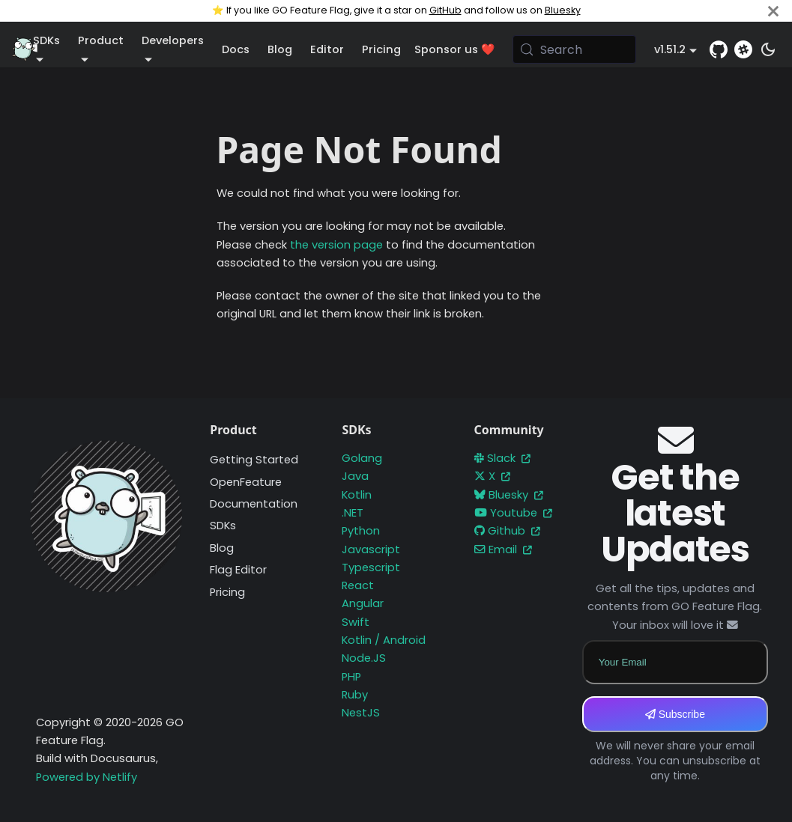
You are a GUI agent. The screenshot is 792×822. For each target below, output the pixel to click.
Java (355, 476)
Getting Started (254, 459)
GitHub (445, 10)
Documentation (253, 503)
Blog (279, 49)
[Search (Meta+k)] (575, 49)
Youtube (513, 512)
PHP (351, 676)
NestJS (361, 712)
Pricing (381, 49)
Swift (355, 622)
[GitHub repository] (718, 49)
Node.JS (364, 658)
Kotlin (357, 494)
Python (361, 530)
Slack (502, 458)
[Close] (773, 11)
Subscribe (675, 714)
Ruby (355, 694)
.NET (352, 512)
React (358, 585)
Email (503, 549)
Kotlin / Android (384, 640)
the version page (336, 244)
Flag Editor (238, 569)
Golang (362, 458)
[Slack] (743, 49)
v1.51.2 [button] (670, 49)
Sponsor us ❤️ (454, 49)
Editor (327, 49)
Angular (363, 603)
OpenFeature (246, 482)
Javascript (371, 549)
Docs (236, 49)
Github (507, 530)
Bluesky (563, 10)
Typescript (371, 567)
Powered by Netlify (86, 777)
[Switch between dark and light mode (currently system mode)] (768, 49)
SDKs (223, 525)
